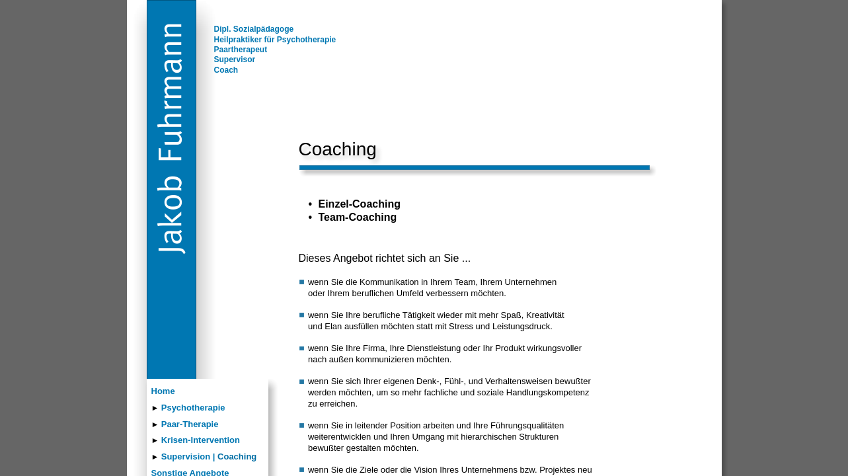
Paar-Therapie (190, 424)
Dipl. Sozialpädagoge (254, 29)
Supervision (185, 456)
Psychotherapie (193, 408)
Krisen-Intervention (200, 440)
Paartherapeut (241, 49)
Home (163, 391)
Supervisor (235, 59)
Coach (226, 70)
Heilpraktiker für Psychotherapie (275, 39)
